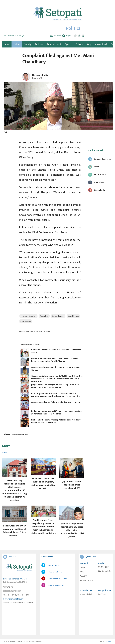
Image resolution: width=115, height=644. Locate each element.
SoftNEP (108, 641)
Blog (89, 44)
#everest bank (25, 321)
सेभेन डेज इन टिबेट (104, 571)
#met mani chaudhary (28, 316)
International (101, 44)
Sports (68, 44)
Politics (17, 44)
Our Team (102, 594)
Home (82, 567)
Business (39, 44)
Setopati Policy (86, 580)
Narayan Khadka (40, 75)
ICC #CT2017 (103, 567)
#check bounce (73, 316)
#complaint (44, 316)
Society (27, 44)
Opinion (79, 44)
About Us (83, 576)
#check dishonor (58, 316)
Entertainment (54, 44)
